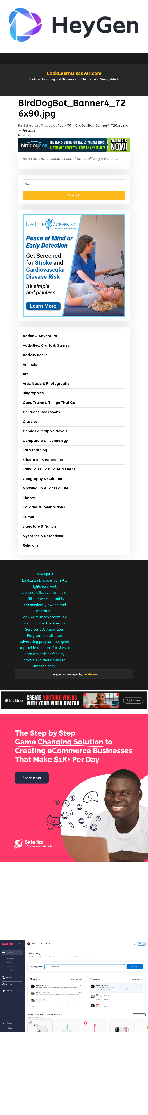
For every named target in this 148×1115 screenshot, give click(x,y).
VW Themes (90, 674)
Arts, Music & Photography (46, 383)
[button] (74, 93)
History (29, 498)
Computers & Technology (45, 440)
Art (25, 374)
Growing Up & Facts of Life (45, 488)
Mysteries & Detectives (43, 536)
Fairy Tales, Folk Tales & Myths (49, 469)
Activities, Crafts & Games (46, 345)
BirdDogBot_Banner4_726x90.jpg (101, 125)
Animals (30, 364)
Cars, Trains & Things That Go (49, 402)
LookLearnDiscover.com (74, 73)
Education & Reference (43, 459)
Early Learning (35, 450)
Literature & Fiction (39, 526)
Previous (27, 130)
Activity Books (35, 355)
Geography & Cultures (42, 479)
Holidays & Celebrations (44, 507)
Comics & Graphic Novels (45, 431)
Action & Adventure (40, 336)
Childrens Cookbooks (41, 412)
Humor (28, 517)
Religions (31, 545)
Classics (30, 421)
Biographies (33, 393)
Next (24, 135)
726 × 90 (64, 125)
